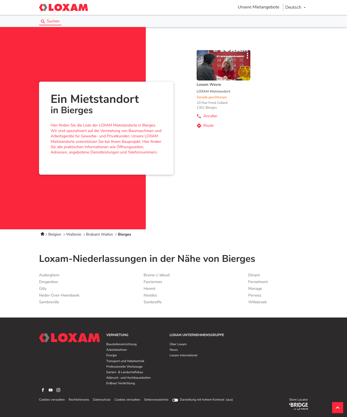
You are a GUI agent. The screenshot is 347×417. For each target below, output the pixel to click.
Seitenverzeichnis (156, 399)
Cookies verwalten (52, 400)
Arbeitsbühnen (116, 350)
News (174, 350)
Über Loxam (178, 344)
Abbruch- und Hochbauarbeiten (128, 378)
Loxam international (183, 355)
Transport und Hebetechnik (125, 361)
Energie (111, 355)
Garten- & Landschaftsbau (124, 372)
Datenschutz (102, 400)
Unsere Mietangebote (258, 7)
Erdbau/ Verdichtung (120, 383)
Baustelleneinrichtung (121, 344)
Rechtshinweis (79, 400)
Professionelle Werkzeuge (124, 366)
